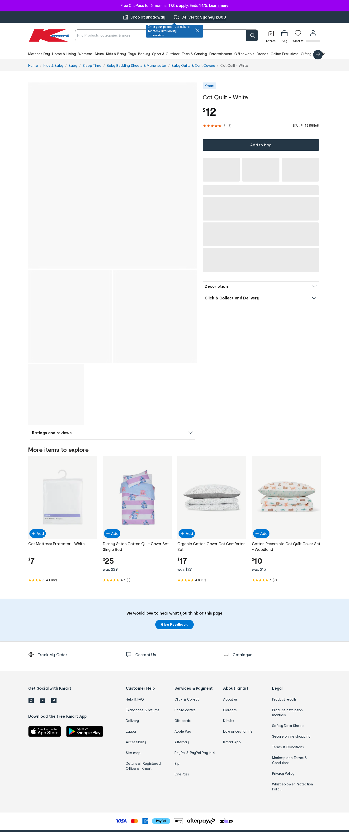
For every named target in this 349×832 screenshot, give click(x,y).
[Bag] (284, 35)
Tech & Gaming (194, 54)
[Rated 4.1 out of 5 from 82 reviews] (62, 549)
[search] (252, 35)
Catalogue (323, 54)
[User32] (313, 35)
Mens (99, 54)
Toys (132, 54)
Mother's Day (39, 54)
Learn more (218, 5)
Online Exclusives (284, 54)
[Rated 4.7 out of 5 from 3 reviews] (137, 549)
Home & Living (64, 54)
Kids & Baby (116, 54)
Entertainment (220, 54)
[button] (174, 53)
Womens (85, 54)
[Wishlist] (297, 35)
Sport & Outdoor (165, 54)
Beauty (144, 54)
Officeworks (244, 54)
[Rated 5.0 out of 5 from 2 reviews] (286, 549)
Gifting (306, 54)
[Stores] (270, 35)
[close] (197, 30)
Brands (262, 54)
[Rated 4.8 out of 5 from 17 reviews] (211, 549)
